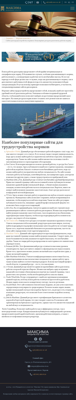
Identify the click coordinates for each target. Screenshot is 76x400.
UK (65, 2)
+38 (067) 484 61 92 (38, 374)
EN (73, 2)
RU (69, 2)
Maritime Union (12, 233)
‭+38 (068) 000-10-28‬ (53, 2)
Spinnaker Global (13, 151)
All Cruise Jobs (12, 221)
